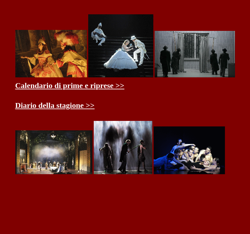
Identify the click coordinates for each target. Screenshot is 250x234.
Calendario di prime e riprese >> (70, 85)
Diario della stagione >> (55, 105)
